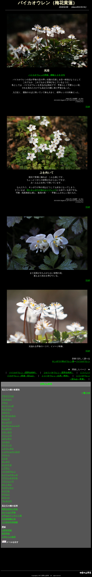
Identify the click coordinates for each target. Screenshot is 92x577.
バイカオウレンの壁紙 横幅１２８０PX (46, 75)
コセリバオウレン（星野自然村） (59, 372)
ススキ (5, 458)
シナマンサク (8, 449)
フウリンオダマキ (10, 478)
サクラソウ (7, 445)
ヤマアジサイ (8, 488)
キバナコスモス (9, 416)
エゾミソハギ (8, 406)
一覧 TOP (86, 393)
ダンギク (6, 462)
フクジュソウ (8, 481)
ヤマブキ (6, 491)
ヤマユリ (6, 495)
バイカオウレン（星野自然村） (23, 372)
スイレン (6, 455)
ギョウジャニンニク (11, 426)
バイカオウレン (83, 361)
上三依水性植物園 (10, 522)
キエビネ (6, 419)
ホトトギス (7, 485)
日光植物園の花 (9, 519)
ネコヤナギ (7, 465)
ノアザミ (6, 468)
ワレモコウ (7, 501)
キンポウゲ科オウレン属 (63, 361)
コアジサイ (7, 439)
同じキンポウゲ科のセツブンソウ (42, 190)
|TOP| (88, 107)
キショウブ (7, 422)
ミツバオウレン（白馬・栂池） (56, 376)
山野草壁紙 (7, 530)
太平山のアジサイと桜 (12, 516)
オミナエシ (7, 409)
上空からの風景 (9, 537)
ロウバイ (6, 498)
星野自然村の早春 (10, 509)
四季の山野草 (46, 384)
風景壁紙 (6, 534)
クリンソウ (7, 435)
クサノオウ (7, 432)
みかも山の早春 (9, 512)
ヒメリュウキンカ (10, 475)
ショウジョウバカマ (11, 452)
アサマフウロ (8, 396)
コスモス (6, 442)
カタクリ (6, 413)
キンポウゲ (7, 429)
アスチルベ (7, 399)
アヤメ (5, 403)
